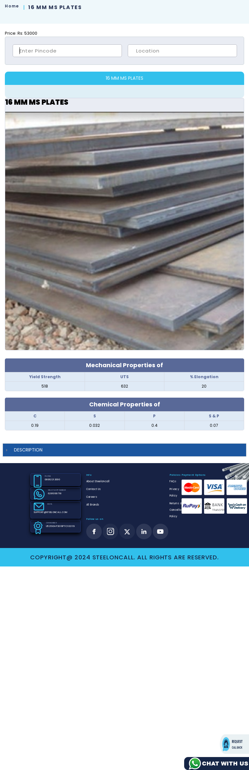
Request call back (234, 744)
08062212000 (52, 479)
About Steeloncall (98, 481)
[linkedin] (144, 531)
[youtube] (160, 531)
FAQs (173, 481)
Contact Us (93, 489)
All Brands (93, 505)
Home (12, 6)
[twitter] (127, 532)
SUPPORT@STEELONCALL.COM (50, 512)
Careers (92, 497)
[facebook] (94, 531)
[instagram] (110, 531)
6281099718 (55, 493)
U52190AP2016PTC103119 (60, 526)
